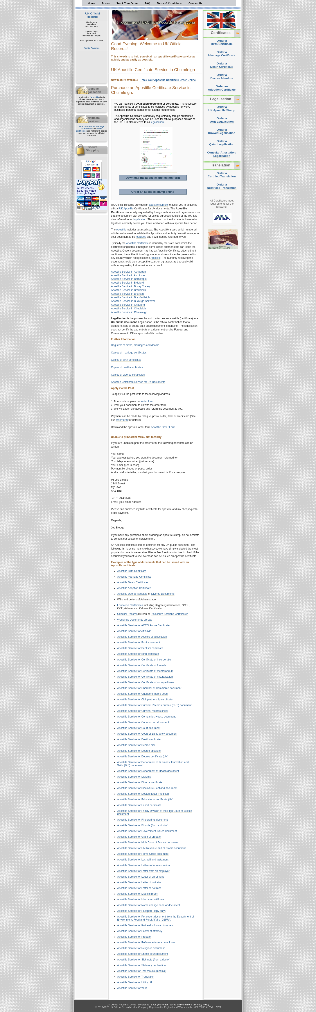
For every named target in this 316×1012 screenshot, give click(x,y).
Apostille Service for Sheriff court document (142, 953)
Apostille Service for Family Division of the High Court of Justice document (154, 812)
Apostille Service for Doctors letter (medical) (143, 793)
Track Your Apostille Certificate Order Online (168, 80)
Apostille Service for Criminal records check (142, 710)
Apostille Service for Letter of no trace (139, 888)
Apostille (94, 97)
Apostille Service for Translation (135, 976)
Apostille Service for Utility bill (134, 982)
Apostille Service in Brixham (127, 293)
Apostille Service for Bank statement (138, 642)
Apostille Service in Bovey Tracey (130, 286)
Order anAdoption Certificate (221, 88)
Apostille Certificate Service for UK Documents (138, 382)
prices (133, 1004)
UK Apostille (126, 208)
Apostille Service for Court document (138, 728)
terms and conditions (181, 1004)
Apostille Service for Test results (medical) (141, 971)
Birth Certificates (87, 126)
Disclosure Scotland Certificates (169, 614)
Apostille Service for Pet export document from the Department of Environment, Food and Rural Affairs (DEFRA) (155, 918)
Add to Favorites (91, 48)
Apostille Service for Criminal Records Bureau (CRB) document (154, 705)
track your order (159, 1004)
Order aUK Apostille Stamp (221, 108)
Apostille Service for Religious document (141, 948)
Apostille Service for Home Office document (143, 853)
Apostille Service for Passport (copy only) (141, 910)
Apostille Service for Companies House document (146, 716)
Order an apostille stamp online (152, 191)
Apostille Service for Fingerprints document (142, 819)
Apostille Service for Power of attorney (139, 931)
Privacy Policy (201, 1004)
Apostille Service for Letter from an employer (143, 871)
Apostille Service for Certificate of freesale (142, 665)
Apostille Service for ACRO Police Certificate (143, 625)
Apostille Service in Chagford (128, 304)
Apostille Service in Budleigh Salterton (133, 301)
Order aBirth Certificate (222, 42)
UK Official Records (92, 15)
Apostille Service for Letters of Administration (143, 865)
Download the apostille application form (153, 177)
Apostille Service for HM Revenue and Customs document (151, 848)
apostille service (158, 204)
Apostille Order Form (163, 427)
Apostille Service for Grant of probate (139, 836)
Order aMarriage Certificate (221, 53)
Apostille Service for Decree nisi (136, 745)
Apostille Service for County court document (143, 722)
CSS (218, 1007)
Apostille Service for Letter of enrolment (140, 876)
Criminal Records (127, 614)
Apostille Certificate (137, 243)
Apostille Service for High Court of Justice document (147, 842)
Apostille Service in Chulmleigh (129, 312)
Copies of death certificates (127, 367)
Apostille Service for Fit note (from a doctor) (142, 825)
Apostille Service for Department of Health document (148, 771)
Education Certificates (130, 605)
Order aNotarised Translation (222, 186)
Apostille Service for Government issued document (147, 831)
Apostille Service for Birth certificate (138, 653)
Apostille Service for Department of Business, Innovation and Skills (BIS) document (153, 764)
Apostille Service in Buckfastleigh (130, 297)
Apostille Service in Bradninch (128, 290)
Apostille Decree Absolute (132, 593)
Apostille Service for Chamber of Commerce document (149, 688)
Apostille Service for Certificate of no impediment (145, 682)
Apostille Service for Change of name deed (142, 693)
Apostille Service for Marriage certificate (140, 899)
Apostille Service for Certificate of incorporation (144, 659)
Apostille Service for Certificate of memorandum (145, 671)
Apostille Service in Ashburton (128, 271)
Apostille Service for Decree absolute (139, 750)
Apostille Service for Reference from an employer (146, 942)
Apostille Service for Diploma (134, 776)
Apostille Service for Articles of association (142, 636)
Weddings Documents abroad (134, 619)
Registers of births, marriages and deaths (135, 345)
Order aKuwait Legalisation (221, 131)
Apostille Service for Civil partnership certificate (144, 699)
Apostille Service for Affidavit (134, 631)
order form (147, 401)
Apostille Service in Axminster (128, 275)
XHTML (210, 1007)
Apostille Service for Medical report (137, 893)
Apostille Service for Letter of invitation (139, 882)
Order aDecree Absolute (221, 76)
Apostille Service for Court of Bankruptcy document (147, 733)
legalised (141, 236)
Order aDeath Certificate (221, 65)
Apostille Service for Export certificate (139, 805)
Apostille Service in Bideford (127, 282)
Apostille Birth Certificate (131, 571)
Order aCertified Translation (222, 174)
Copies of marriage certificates (129, 352)
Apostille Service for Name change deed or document (148, 905)
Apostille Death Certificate (132, 582)
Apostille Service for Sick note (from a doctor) (144, 959)
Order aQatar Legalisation (221, 142)
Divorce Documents (162, 593)
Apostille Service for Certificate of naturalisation (145, 676)
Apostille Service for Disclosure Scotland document (147, 788)
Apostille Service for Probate (134, 936)
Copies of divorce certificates (128, 374)
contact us (143, 1004)
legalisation (157, 122)
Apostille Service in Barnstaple (129, 278)
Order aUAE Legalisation (221, 120)
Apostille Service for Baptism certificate (140, 648)
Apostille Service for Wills (132, 988)
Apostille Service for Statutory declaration (141, 965)
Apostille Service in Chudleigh (128, 308)
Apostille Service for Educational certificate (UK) (145, 799)
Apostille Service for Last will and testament (142, 859)
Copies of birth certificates (126, 359)
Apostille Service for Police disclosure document (145, 925)
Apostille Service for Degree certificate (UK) (142, 756)
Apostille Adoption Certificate (134, 588)
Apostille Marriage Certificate (134, 576)
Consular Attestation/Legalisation (221, 154)
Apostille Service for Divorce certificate (139, 782)
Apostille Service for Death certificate (139, 739)
